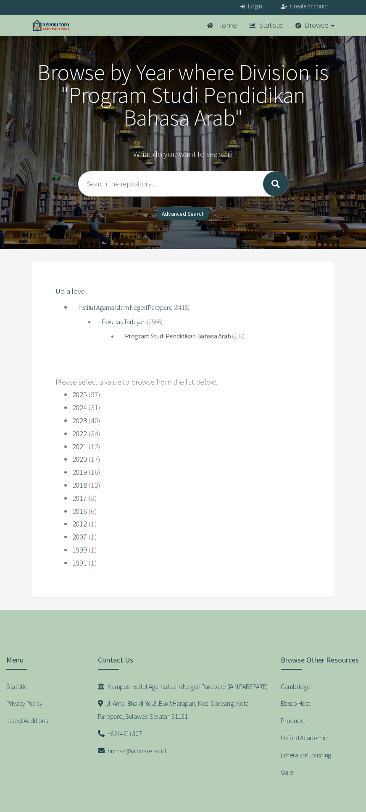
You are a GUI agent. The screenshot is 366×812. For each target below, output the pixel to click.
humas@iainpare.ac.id (132, 751)
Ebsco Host (295, 703)
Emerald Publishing (306, 755)
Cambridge (295, 686)
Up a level (71, 291)
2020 (79, 459)
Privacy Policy (24, 703)
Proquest (293, 720)
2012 (79, 524)
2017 (79, 498)
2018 (79, 485)
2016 (79, 511)
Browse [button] (314, 25)
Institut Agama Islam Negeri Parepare (126, 307)
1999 (79, 550)
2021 (79, 446)
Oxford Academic (304, 737)
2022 (79, 433)
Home (222, 25)
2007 (79, 537)
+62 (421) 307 (120, 733)
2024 (79, 407)
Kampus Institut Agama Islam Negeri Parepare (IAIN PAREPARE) (183, 686)
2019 (79, 472)
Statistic (266, 25)
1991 (79, 563)
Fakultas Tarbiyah (124, 321)
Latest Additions (27, 720)
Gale (287, 772)
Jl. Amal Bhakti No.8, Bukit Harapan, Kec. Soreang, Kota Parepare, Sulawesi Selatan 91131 (173, 709)
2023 (79, 420)
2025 (79, 394)
